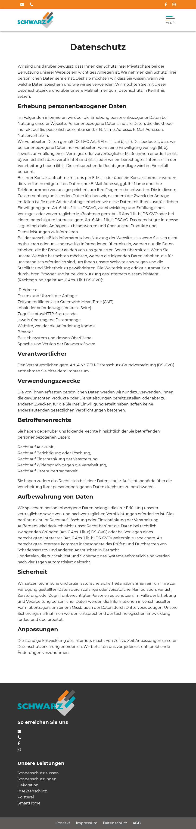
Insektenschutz (32, 791)
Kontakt (62, 823)
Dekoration (28, 785)
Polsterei (26, 797)
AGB (137, 823)
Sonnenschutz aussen (38, 773)
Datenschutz (115, 823)
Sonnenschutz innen (37, 779)
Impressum (86, 823)
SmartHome (29, 803)
